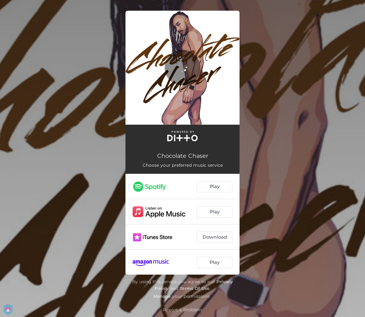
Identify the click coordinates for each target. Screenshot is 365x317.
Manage (162, 296)
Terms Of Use (195, 288)
